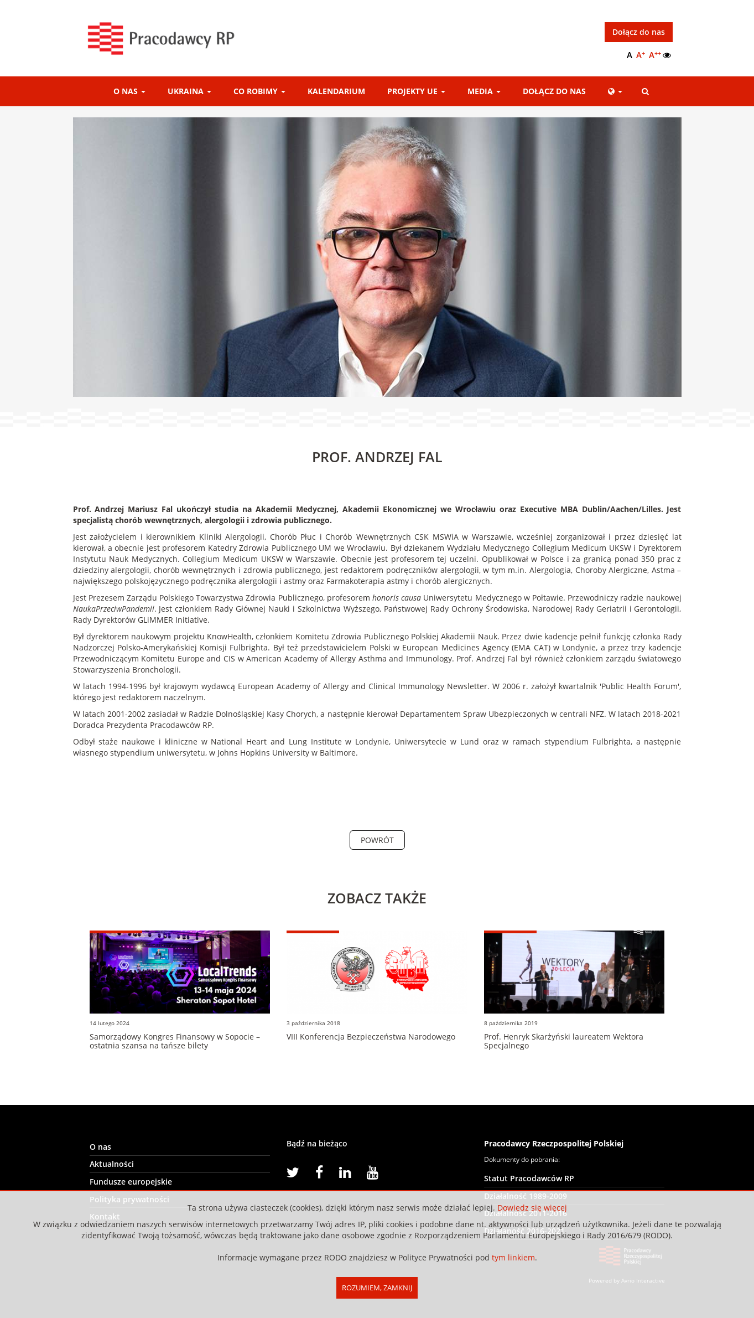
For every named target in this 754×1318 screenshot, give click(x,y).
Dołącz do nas (638, 32)
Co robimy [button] (259, 91)
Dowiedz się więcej (532, 1207)
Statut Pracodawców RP (529, 1178)
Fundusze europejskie (131, 1181)
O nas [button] (129, 91)
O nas (100, 1146)
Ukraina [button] (189, 91)
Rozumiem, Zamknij (377, 1288)
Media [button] (484, 91)
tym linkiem (513, 1257)
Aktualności (112, 1164)
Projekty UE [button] (416, 91)
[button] (615, 91)
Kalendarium (336, 91)
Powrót (377, 840)
